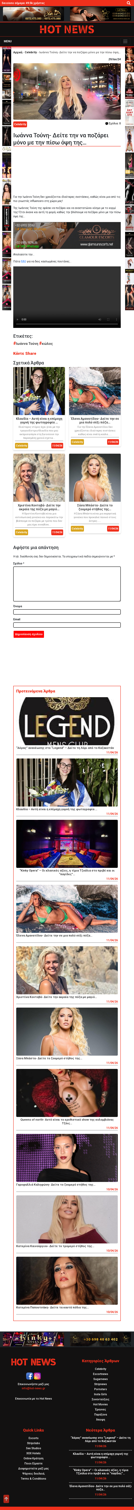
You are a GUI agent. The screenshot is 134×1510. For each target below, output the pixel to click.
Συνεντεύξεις (100, 1399)
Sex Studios (33, 1448)
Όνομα (17, 606)
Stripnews (100, 1384)
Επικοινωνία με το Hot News (33, 1398)
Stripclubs (33, 1443)
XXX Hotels (33, 1453)
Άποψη (100, 1419)
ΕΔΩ (23, 261)
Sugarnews (100, 1379)
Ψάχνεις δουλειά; (33, 1473)
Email (16, 619)
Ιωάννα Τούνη (26, 344)
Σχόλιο (18, 563)
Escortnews (100, 1374)
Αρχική (17, 52)
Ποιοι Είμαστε (33, 1463)
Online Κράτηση (33, 1458)
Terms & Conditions (33, 1478)
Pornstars (100, 1389)
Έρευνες (100, 1409)
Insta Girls (100, 1394)
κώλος (46, 344)
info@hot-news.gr (33, 1388)
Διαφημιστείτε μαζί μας (33, 1468)
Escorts (34, 1438)
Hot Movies (100, 1404)
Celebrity (31, 52)
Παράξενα (100, 1414)
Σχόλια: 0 (113, 123)
